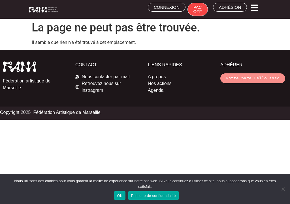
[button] (254, 8)
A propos (157, 76)
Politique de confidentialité (153, 196)
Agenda (155, 90)
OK (119, 196)
